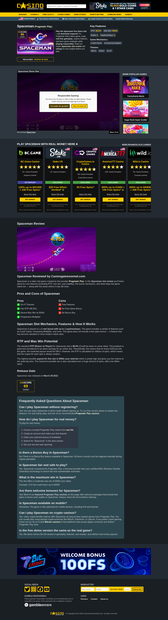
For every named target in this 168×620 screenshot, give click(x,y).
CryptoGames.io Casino (85, 162)
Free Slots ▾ (48, 14)
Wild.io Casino (141, 161)
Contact (94, 599)
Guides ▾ (128, 14)
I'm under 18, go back (59, 106)
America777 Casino (113, 161)
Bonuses (23, 14)
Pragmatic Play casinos (87, 413)
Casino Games (64, 14)
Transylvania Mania (135, 96)
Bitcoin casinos (52, 522)
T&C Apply (26, 204)
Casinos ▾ (34, 14)
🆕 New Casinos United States (73, 19)
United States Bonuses (124, 19)
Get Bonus (30, 199)
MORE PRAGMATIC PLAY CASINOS (136, 145)
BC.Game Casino (30, 161)
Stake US (58, 161)
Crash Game (96, 43)
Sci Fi (109, 51)
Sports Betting (97, 14)
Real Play (114, 132)
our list (69, 430)
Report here (31, 132)
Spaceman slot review (71, 46)
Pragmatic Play (43, 26)
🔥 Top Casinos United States (48, 19)
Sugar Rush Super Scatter (135, 120)
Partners (84, 599)
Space (101, 51)
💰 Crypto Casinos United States (100, 19)
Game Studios (80, 14)
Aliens (93, 51)
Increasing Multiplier (112, 43)
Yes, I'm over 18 (79, 106)
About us (104, 599)
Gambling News (114, 14)
